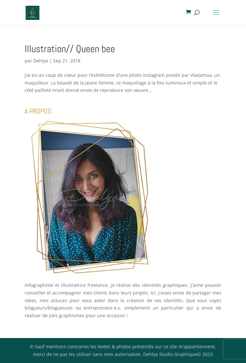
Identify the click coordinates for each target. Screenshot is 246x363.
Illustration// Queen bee (70, 49)
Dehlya (40, 61)
